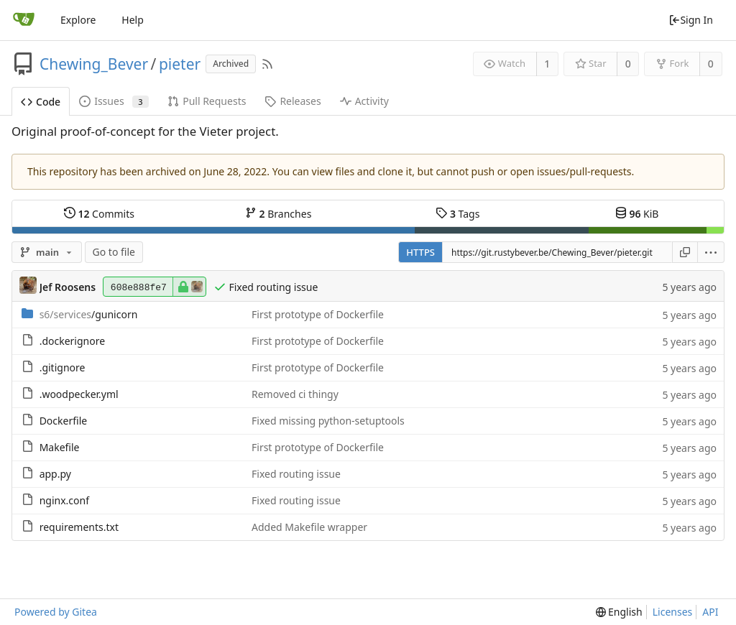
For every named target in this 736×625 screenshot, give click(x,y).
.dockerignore (72, 341)
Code (40, 101)
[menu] (711, 252)
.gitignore (63, 367)
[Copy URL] (685, 252)
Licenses (673, 612)
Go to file (114, 252)
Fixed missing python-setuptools (328, 420)
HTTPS (420, 252)
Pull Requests (206, 101)
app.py (55, 474)
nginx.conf (64, 500)
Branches (278, 213)
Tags (457, 213)
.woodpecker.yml (79, 394)
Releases (292, 101)
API (710, 612)
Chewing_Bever (94, 64)
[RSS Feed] (267, 63)
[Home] (23, 20)
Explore (78, 20)
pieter (180, 64)
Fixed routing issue (273, 287)
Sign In (690, 20)
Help (132, 20)
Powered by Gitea (55, 612)
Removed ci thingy (295, 394)
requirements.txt (79, 527)
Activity (364, 101)
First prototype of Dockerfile (318, 314)
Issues (114, 101)
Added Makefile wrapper (309, 527)
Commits (99, 213)
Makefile (60, 447)
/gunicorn (89, 314)
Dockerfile (64, 420)
